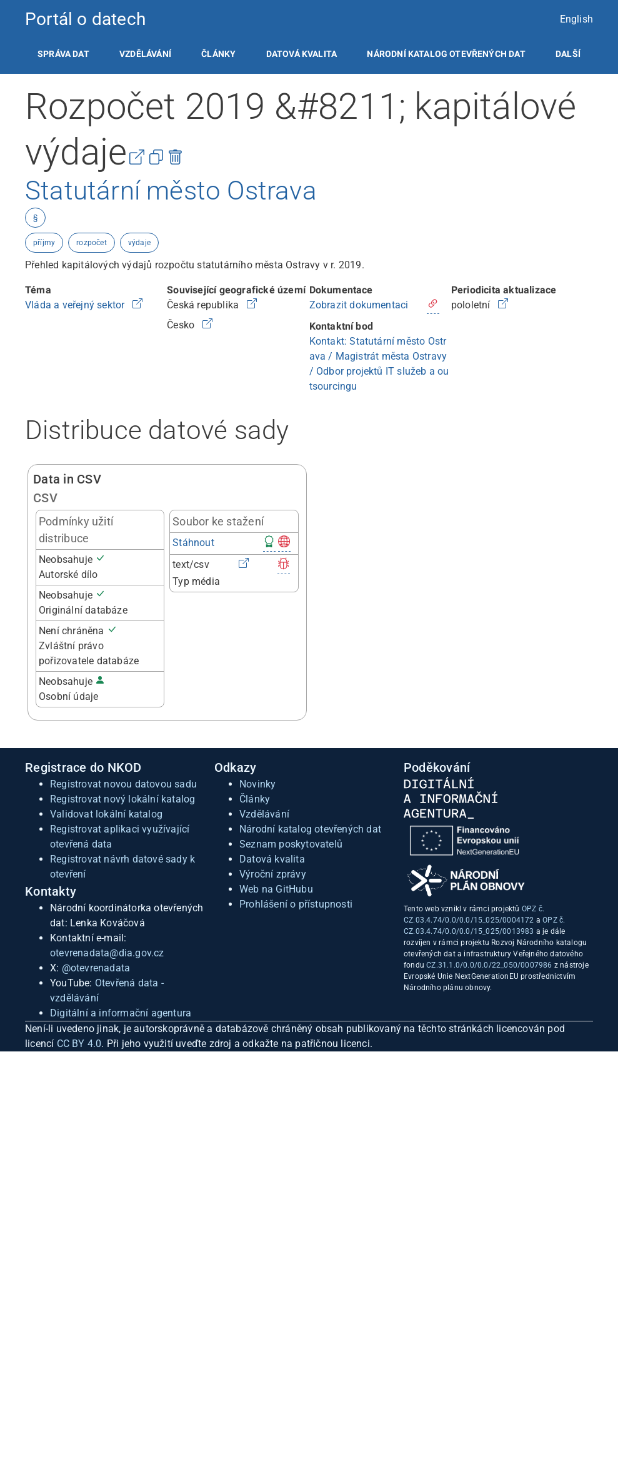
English (576, 19)
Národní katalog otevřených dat (310, 829)
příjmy (44, 242)
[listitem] (63, 54)
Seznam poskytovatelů (290, 844)
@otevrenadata (96, 968)
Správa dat (63, 54)
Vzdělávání (145, 54)
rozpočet (91, 242)
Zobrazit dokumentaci (359, 305)
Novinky (257, 784)
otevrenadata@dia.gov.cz (107, 953)
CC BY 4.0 (79, 1044)
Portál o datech (85, 19)
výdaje (139, 242)
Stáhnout (193, 543)
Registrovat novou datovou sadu (123, 784)
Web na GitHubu (276, 889)
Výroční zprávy (272, 874)
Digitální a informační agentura (120, 1013)
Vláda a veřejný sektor (76, 305)
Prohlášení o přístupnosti (295, 904)
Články (218, 54)
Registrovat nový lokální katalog (122, 799)
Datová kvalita (301, 54)
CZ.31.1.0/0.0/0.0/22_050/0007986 (489, 965)
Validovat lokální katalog (106, 814)
